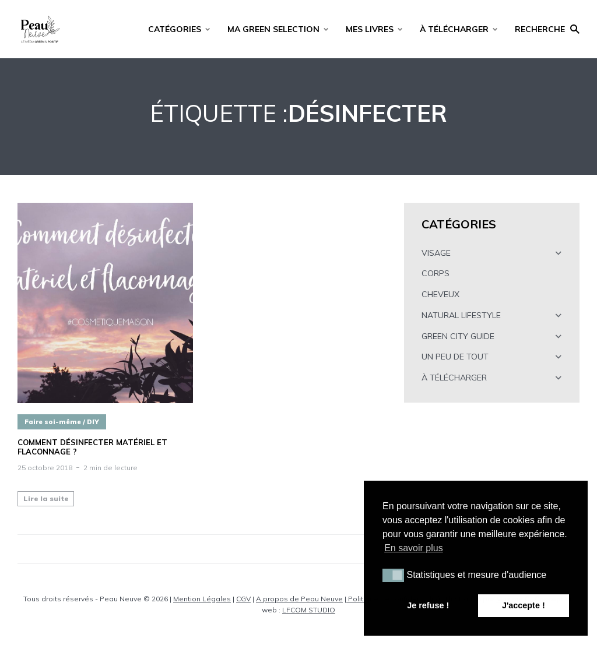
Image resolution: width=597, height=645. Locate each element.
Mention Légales (202, 598)
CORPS (435, 273)
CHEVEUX (440, 294)
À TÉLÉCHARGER (454, 29)
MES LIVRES (370, 29)
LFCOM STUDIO (308, 609)
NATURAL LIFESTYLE (461, 315)
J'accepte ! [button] (523, 605)
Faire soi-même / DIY (61, 422)
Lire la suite (46, 498)
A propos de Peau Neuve (299, 598)
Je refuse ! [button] (428, 605)
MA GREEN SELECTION (273, 29)
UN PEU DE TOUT (455, 356)
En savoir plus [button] (413, 548)
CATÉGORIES (174, 29)
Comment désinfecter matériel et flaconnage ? (92, 447)
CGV (243, 598)
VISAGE (436, 253)
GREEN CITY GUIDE (458, 336)
